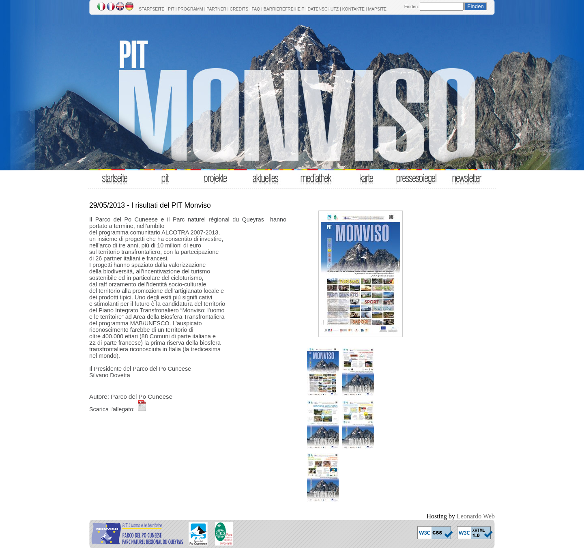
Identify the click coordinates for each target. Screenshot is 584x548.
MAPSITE (377, 9)
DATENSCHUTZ (323, 9)
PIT (171, 9)
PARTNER (216, 9)
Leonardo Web (476, 516)
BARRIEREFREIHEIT (284, 9)
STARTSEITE (151, 9)
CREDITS (239, 9)
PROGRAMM (190, 9)
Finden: (411, 6)
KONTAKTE (353, 9)
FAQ (256, 9)
